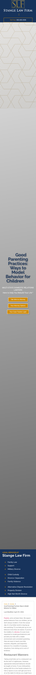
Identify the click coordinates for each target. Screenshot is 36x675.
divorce (16, 632)
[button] (19, 15)
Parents (6, 618)
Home (5, 604)
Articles (12, 604)
